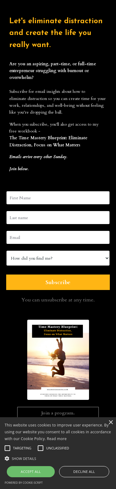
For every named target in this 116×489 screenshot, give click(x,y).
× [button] (110, 422)
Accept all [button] (31, 471)
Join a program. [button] (58, 412)
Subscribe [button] (58, 282)
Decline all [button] (84, 471)
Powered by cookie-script (24, 483)
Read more (57, 438)
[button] (58, 458)
